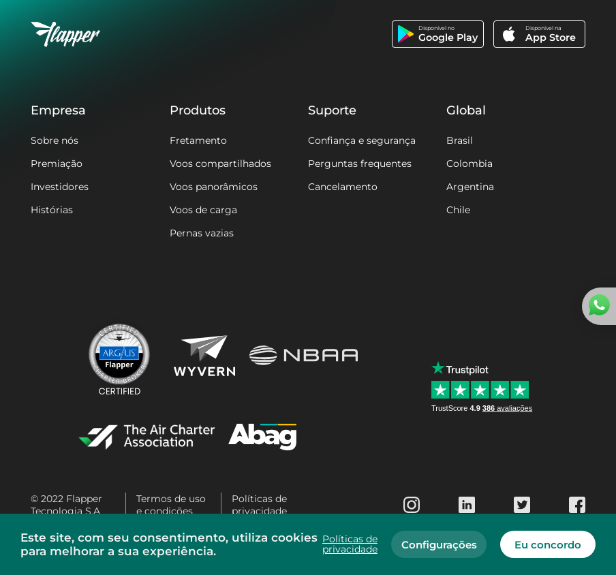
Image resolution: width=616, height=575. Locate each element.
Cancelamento (343, 187)
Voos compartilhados (220, 163)
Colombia (469, 163)
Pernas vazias (202, 233)
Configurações (439, 544)
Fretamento (198, 140)
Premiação (56, 163)
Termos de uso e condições (171, 505)
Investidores (60, 187)
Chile (458, 210)
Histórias (52, 210)
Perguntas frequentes (360, 163)
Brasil (459, 140)
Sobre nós (54, 140)
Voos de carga (203, 210)
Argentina (470, 187)
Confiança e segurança (362, 140)
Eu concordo (547, 544)
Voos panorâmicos (214, 187)
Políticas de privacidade (259, 505)
